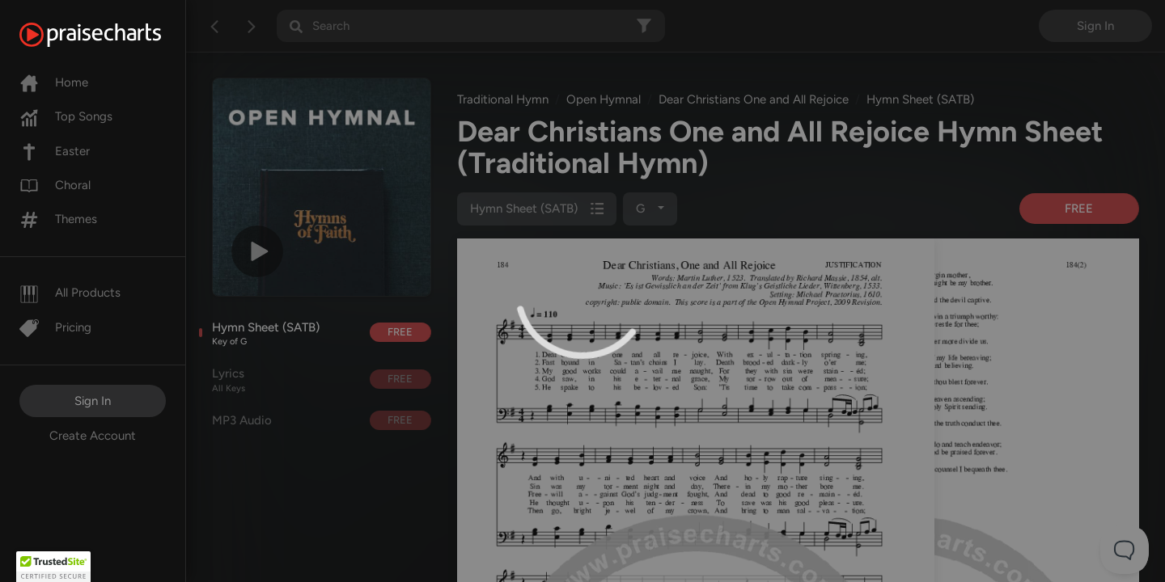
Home (53, 82)
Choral (55, 185)
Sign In (92, 401)
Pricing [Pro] (55, 327)
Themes (58, 219)
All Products (70, 292)
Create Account (92, 435)
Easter (54, 151)
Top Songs (65, 116)
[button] (53, 566)
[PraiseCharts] (110, 35)
